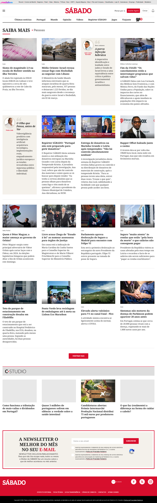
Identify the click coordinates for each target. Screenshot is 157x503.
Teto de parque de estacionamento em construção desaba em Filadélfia (15, 313)
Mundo (54, 19)
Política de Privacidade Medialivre (96, 452)
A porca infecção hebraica (100, 52)
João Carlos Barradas (88, 53)
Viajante (126, 19)
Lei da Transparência (72, 492)
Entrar (145, 10)
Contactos (102, 492)
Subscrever (131, 441)
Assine (133, 10)
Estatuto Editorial (44, 492)
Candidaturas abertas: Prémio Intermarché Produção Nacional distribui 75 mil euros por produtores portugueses (97, 411)
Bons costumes (100, 45)
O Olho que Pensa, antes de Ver (26, 126)
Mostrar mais (78, 356)
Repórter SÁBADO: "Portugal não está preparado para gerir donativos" (58, 145)
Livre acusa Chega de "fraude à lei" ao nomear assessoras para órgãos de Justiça (59, 237)
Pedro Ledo (9, 130)
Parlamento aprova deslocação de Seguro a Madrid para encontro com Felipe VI (96, 239)
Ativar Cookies (113, 492)
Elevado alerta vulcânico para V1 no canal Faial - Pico (97, 312)
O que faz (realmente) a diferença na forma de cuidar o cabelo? (137, 408)
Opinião (67, 19)
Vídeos (79, 19)
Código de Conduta (89, 492)
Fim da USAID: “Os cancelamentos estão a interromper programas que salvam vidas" (136, 72)
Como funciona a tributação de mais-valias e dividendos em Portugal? (19, 408)
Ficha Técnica (58, 492)
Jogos (114, 19)
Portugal (41, 19)
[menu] (4, 11)
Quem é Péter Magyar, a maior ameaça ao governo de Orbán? (19, 237)
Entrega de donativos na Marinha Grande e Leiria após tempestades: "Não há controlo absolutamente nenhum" (96, 148)
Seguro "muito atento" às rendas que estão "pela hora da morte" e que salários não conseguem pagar (137, 239)
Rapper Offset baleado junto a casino (136, 144)
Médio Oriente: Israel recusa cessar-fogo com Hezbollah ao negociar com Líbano (58, 70)
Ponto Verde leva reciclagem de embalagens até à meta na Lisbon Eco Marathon (58, 311)
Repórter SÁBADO (97, 19)
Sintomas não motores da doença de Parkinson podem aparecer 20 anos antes (136, 313)
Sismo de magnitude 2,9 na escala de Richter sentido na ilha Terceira (19, 70)
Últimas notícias (23, 19)
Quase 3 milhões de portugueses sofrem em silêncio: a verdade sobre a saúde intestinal (57, 410)
